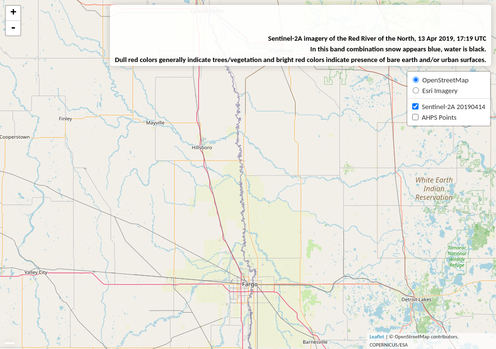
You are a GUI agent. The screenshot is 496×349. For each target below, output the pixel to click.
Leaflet (377, 336)
